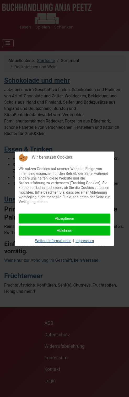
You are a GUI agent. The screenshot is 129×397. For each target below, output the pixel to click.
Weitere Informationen (53, 241)
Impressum (85, 241)
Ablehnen (64, 230)
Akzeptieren (64, 218)
